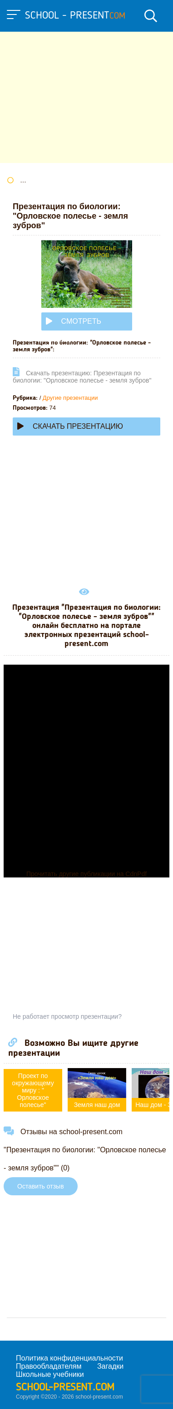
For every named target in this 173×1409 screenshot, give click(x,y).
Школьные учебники (50, 1374)
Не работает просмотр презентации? (67, 1016)
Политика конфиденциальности (69, 1358)
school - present (75, 15)
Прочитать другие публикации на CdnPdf (86, 873)
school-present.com (65, 1387)
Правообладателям (49, 1366)
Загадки (110, 1366)
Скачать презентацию (70, 426)
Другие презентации (70, 397)
